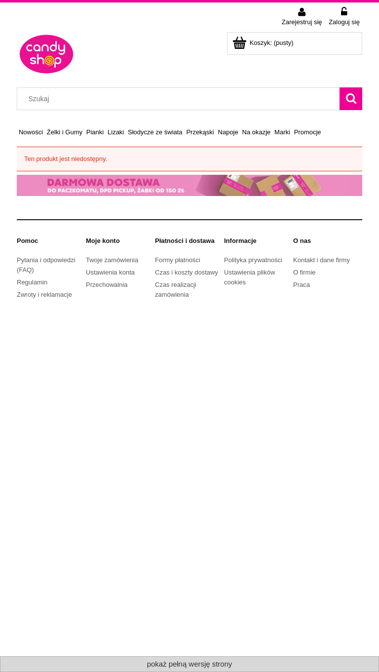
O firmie (304, 272)
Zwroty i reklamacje (44, 294)
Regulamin (32, 282)
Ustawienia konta (110, 272)
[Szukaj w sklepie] (180, 99)
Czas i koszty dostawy (186, 272)
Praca (301, 284)
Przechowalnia (107, 284)
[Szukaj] (351, 98)
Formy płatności (177, 260)
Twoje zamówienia (112, 260)
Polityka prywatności (253, 260)
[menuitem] (31, 132)
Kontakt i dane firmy (321, 260)
